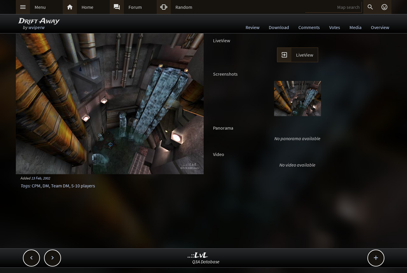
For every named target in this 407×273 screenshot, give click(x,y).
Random (183, 7)
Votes (334, 27)
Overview (380, 27)
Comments (309, 27)
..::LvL (198, 255)
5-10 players (83, 186)
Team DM (60, 186)
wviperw (36, 27)
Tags (25, 186)
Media (355, 27)
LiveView (304, 55)
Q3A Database (205, 261)
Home (87, 7)
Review (252, 27)
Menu (40, 7)
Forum (135, 7)
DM (46, 186)
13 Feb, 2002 (40, 178)
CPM (36, 186)
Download (279, 27)
